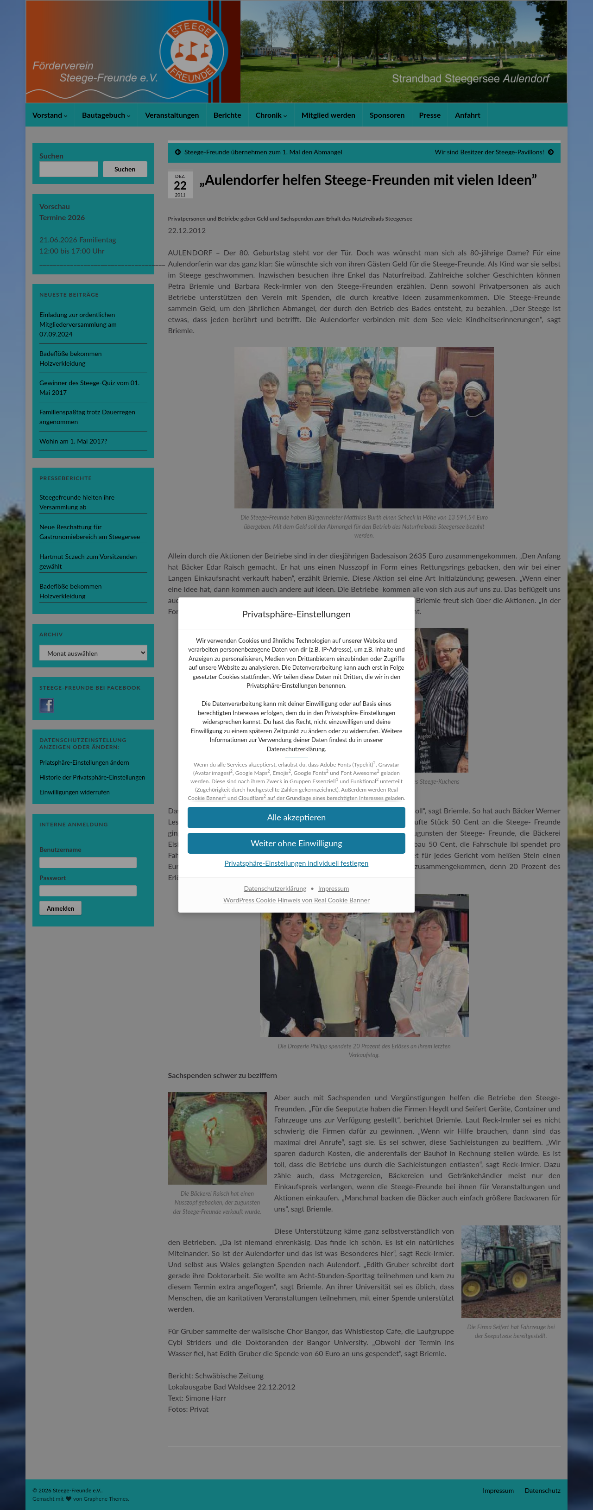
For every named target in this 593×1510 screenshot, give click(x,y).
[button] (296, 843)
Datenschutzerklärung (296, 749)
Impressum (333, 888)
